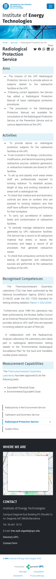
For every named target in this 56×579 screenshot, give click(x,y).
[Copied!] (52, 49)
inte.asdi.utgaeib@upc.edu (25, 530)
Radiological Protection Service (22, 421)
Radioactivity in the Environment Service (25, 407)
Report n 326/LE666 (40, 302)
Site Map (22, 572)
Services (14, 42)
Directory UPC (10, 537)
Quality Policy (12, 429)
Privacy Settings (37, 576)
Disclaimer (17, 576)
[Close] (50, 6)
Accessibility (39, 572)
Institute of (23, 18)
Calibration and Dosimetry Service (22, 414)
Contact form (10, 543)
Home (5, 42)
